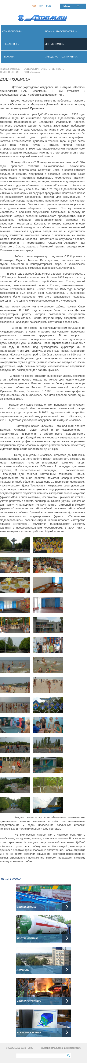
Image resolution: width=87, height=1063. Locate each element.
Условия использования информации (61, 1048)
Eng (48, 6)
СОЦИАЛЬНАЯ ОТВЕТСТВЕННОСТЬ (44, 69)
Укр (41, 6)
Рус (34, 6)
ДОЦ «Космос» (32, 72)
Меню (67, 6)
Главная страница (9, 69)
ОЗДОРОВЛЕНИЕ (9, 72)
